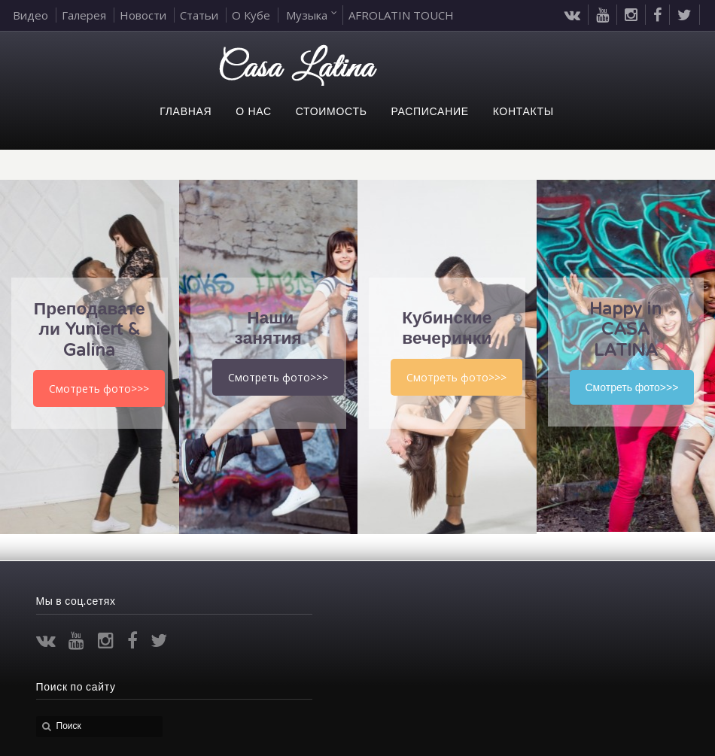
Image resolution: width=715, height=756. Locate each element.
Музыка (306, 15)
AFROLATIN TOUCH (401, 15)
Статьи (199, 15)
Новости (143, 15)
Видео (30, 15)
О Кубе (251, 15)
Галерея (84, 15)
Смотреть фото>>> (99, 388)
